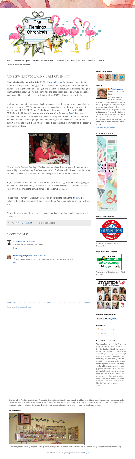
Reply (15, 248)
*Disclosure (91, 61)
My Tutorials (71, 61)
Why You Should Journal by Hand (43, 61)
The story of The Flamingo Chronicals (18, 64)
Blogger (86, 453)
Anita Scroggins (19, 256)
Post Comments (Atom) (24, 307)
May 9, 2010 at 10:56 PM (37, 256)
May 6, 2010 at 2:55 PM (31, 241)
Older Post (86, 303)
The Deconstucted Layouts (22, 61)
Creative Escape (54, 82)
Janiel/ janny (17, 241)
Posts (100, 329)
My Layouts (60, 61)
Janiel (71, 113)
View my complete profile (105, 128)
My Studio (81, 61)
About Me (101, 61)
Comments (102, 334)
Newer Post (11, 303)
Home (8, 61)
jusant (71, 453)
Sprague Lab (79, 198)
